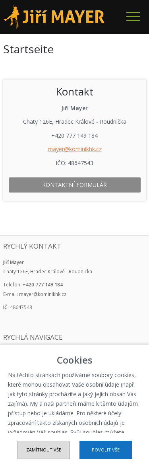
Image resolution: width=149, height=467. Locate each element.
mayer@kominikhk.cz (75, 149)
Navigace (133, 16)
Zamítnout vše (43, 450)
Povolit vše (106, 450)
